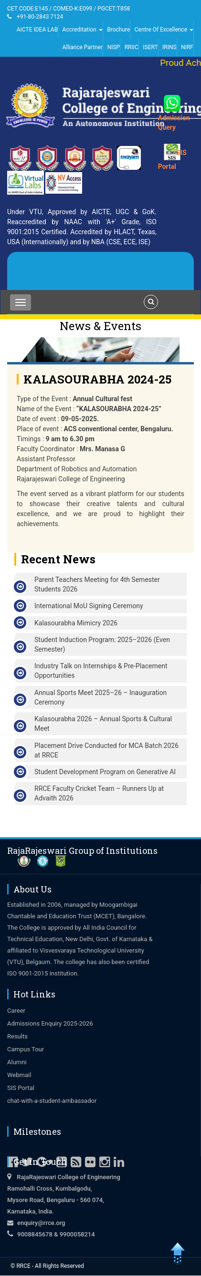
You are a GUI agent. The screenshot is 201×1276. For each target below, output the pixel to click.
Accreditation (83, 29)
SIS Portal (20, 1087)
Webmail (19, 1075)
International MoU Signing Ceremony (88, 606)
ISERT (150, 47)
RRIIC (131, 47)
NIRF (187, 47)
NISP (113, 47)
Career (16, 1010)
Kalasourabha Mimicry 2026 (75, 623)
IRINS (169, 47)
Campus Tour (25, 1049)
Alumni (17, 1062)
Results (17, 1036)
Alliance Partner (82, 47)
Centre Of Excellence (164, 29)
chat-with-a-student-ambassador (51, 1100)
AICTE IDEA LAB (37, 29)
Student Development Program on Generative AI (105, 772)
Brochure (118, 29)
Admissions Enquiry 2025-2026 (50, 1023)
